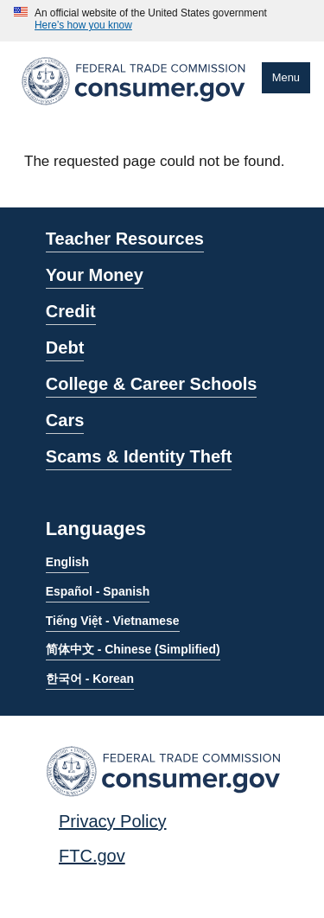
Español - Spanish (97, 591)
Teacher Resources (125, 238)
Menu (286, 77)
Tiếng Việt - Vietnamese (113, 621)
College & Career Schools (151, 383)
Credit (71, 311)
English (67, 562)
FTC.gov (92, 855)
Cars (65, 420)
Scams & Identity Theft (139, 456)
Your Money (94, 274)
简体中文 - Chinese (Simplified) (133, 649)
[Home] (133, 108)
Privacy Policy (112, 821)
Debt (65, 347)
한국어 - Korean (90, 678)
